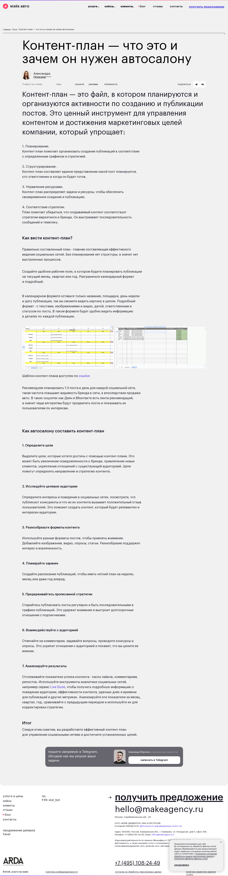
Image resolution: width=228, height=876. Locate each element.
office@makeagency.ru (162, 835)
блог (142, 6)
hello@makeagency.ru (159, 809)
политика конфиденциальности (62, 872)
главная (7, 29)
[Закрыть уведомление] (220, 842)
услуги (92, 6)
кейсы (7, 801)
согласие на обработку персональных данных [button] (138, 872)
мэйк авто (19, 6)
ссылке (84, 376)
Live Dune (57, 687)
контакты (176, 6)
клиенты (9, 805)
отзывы (158, 6)
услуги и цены (13, 796)
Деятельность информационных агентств (160, 826)
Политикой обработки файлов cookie (191, 859)
